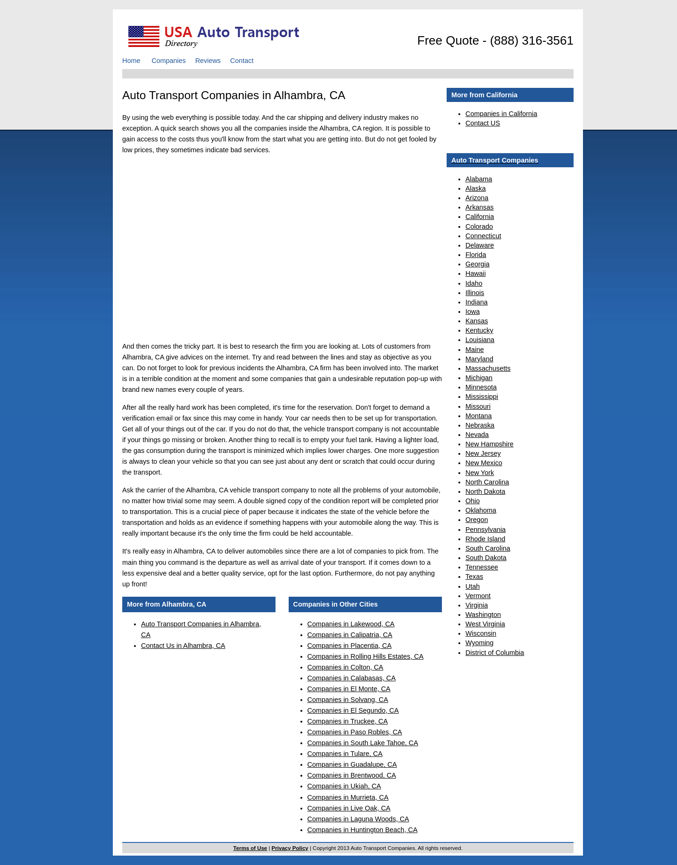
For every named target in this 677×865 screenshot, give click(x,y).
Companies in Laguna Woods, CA (358, 819)
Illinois (474, 292)
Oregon (476, 519)
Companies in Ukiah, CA (344, 786)
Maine (474, 349)
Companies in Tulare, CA (345, 753)
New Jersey (483, 453)
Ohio (472, 501)
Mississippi (481, 396)
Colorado (479, 226)
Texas (474, 576)
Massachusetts (488, 368)
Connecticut (483, 236)
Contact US (482, 123)
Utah (472, 586)
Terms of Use (250, 848)
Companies (168, 60)
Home (131, 60)
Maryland (479, 359)
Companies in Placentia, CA (349, 645)
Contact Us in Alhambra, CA (183, 645)
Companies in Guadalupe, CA (352, 764)
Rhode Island (485, 539)
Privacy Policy (290, 848)
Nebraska (480, 425)
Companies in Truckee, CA (347, 721)
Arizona (476, 198)
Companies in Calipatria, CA (350, 635)
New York (479, 472)
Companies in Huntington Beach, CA (362, 830)
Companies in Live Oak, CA (349, 808)
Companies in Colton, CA (345, 667)
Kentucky (479, 330)
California (479, 216)
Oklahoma (480, 510)
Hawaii (475, 273)
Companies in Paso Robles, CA (354, 732)
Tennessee (481, 567)
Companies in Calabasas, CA (351, 678)
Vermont (478, 596)
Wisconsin (480, 633)
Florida (475, 254)
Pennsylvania (485, 529)
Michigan (479, 378)
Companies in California (501, 113)
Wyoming (479, 643)
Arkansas (479, 207)
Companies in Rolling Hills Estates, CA (365, 656)
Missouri (478, 406)
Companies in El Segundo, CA (353, 710)
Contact (242, 60)
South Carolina (487, 548)
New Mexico (483, 463)
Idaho (473, 283)
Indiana (476, 302)
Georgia (477, 264)
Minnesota (480, 387)
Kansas (476, 321)
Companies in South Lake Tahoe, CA (362, 743)
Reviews (207, 60)
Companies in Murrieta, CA (348, 797)
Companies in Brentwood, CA (351, 775)
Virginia (476, 605)
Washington (483, 614)
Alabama (478, 179)
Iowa (472, 311)
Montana (478, 416)
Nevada (477, 434)
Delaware (479, 245)
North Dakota (485, 491)
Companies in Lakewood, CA (351, 624)
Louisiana (480, 339)
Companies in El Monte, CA (349, 689)
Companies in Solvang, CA (347, 699)
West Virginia (485, 624)
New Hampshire (489, 444)
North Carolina (487, 482)
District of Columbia (494, 652)
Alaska (475, 188)
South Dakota (485, 557)
